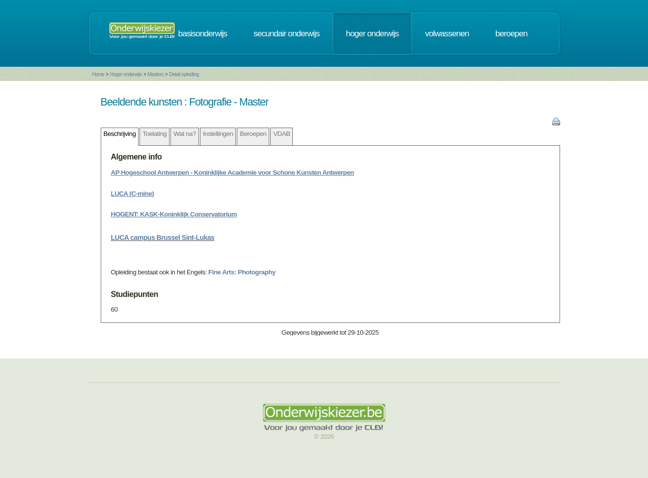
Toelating (154, 133)
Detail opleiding (183, 74)
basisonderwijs (202, 33)
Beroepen (253, 133)
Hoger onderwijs (126, 74)
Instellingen (218, 133)
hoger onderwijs (372, 33)
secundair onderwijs (286, 33)
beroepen (511, 33)
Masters (155, 74)
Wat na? (184, 133)
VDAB (281, 133)
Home (98, 74)
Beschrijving (120, 133)
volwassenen (447, 33)
